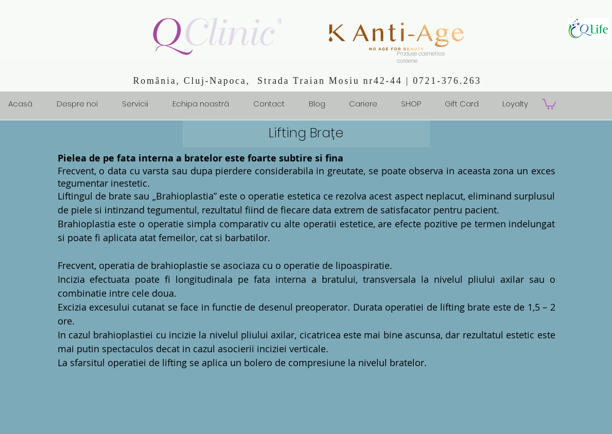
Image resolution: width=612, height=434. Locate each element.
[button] (549, 104)
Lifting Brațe (306, 133)
